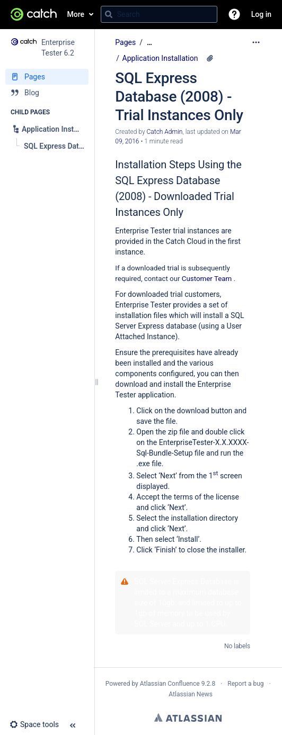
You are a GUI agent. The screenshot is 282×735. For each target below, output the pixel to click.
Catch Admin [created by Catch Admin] (165, 131)
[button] (234, 14)
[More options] (256, 42)
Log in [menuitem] (261, 14)
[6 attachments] (210, 58)
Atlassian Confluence (170, 683)
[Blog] (47, 93)
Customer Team (207, 279)
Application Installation (160, 58)
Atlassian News (191, 694)
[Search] (108, 14)
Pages (125, 42)
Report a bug (245, 683)
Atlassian (188, 717)
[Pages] (47, 77)
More (76, 14)
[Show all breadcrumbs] (149, 42)
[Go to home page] (33, 14)
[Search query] (159, 14)
